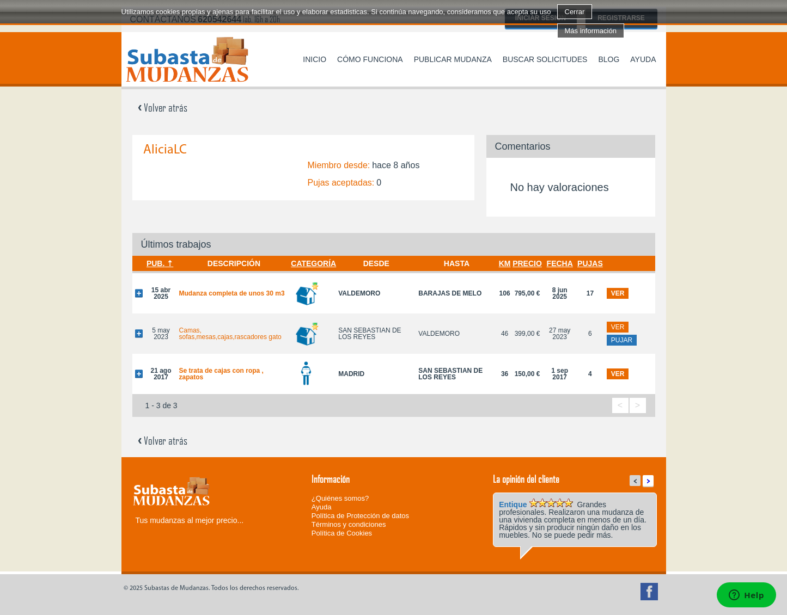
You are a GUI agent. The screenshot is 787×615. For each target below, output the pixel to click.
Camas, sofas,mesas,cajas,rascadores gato (230, 334)
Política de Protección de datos (360, 516)
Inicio (314, 59)
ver (618, 293)
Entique (513, 504)
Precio (527, 263)
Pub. (155, 263)
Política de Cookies (342, 533)
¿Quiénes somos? (340, 498)
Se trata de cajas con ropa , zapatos (221, 374)
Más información (591, 31)
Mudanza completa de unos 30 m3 (232, 293)
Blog (608, 59)
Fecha (560, 263)
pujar (621, 340)
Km (505, 263)
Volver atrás (162, 107)
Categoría (313, 263)
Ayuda (643, 59)
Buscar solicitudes (545, 59)
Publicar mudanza (453, 59)
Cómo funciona (370, 59)
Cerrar (575, 12)
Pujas (590, 263)
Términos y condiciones (349, 524)
